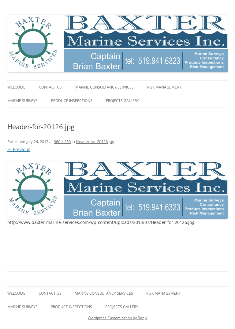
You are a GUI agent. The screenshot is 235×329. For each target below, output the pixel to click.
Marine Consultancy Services (104, 87)
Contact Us (50, 87)
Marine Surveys (22, 100)
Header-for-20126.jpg (95, 141)
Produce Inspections (71, 100)
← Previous (18, 149)
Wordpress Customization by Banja (117, 317)
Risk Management (164, 87)
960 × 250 (62, 141)
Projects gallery (122, 100)
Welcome (16, 87)
